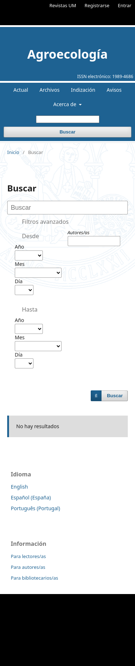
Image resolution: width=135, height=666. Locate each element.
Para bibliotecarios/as (34, 578)
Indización (83, 89)
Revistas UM (62, 5)
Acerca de (65, 104)
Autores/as (79, 232)
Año (19, 246)
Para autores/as (28, 567)
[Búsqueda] (67, 119)
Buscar (67, 132)
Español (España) (31, 497)
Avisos (114, 89)
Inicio (13, 152)
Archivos (50, 89)
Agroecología (67, 54)
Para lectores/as (28, 556)
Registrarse (97, 5)
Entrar (124, 5)
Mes (19, 263)
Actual (20, 89)
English (19, 486)
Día (19, 281)
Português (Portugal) (35, 508)
